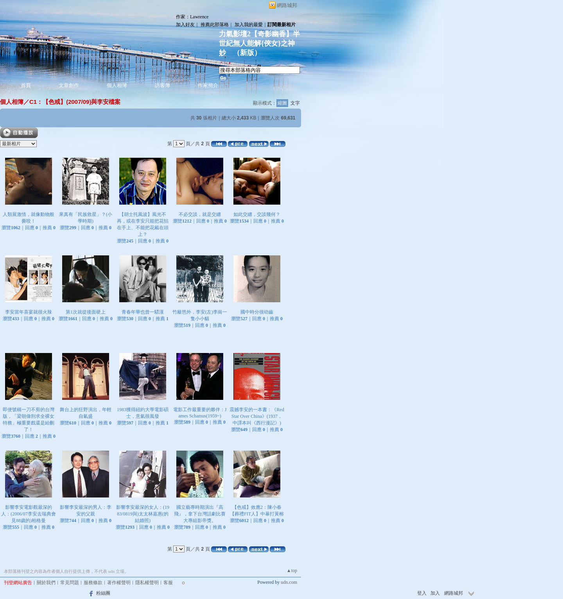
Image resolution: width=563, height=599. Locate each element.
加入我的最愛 (249, 24)
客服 (168, 582)
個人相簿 (117, 85)
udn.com (289, 582)
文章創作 (69, 85)
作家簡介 (208, 85)
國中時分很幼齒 (256, 312)
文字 (295, 103)
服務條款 (93, 582)
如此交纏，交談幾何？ (256, 214)
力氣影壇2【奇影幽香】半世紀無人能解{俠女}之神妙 (259, 43)
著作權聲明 (119, 582)
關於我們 (46, 582)
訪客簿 (162, 85)
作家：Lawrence (192, 17)
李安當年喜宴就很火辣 (28, 312)
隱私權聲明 (147, 582)
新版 (247, 53)
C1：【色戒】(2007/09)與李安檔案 (74, 101)
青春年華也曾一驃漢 (143, 312)
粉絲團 (103, 593)
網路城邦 (287, 5)
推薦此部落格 (215, 24)
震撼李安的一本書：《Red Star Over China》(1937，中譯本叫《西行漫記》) (257, 416)
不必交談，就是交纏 (200, 214)
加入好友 (185, 24)
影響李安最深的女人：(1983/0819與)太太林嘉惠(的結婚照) (142, 514)
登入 (422, 593)
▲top (292, 570)
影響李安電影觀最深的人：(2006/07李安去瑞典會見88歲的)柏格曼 (28, 514)
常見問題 (69, 582)
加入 (435, 593)
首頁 (26, 85)
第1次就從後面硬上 (86, 312)
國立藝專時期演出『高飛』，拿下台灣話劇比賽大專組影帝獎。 (200, 514)
